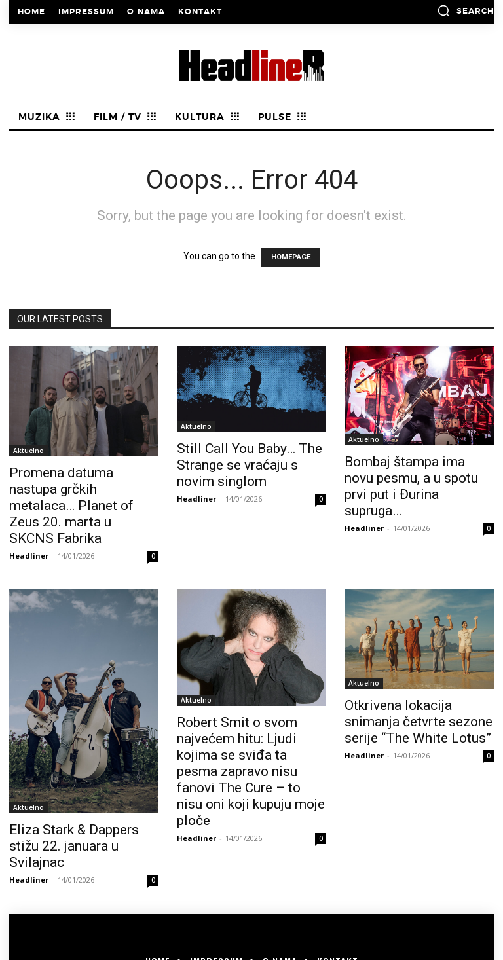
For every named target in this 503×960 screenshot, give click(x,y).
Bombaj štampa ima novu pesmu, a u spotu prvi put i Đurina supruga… (411, 486)
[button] (465, 10)
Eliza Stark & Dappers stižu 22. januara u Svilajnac (74, 846)
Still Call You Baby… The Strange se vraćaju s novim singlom (249, 465)
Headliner (28, 556)
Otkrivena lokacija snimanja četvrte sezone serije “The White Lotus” (419, 721)
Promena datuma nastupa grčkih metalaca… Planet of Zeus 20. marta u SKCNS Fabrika (71, 505)
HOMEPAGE (290, 257)
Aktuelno (28, 450)
